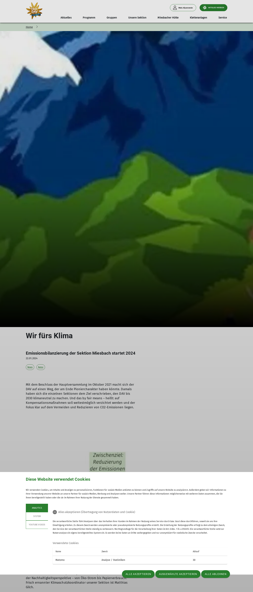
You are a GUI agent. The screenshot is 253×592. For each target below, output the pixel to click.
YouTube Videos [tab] (37, 524)
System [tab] (36, 516)
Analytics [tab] (37, 508)
